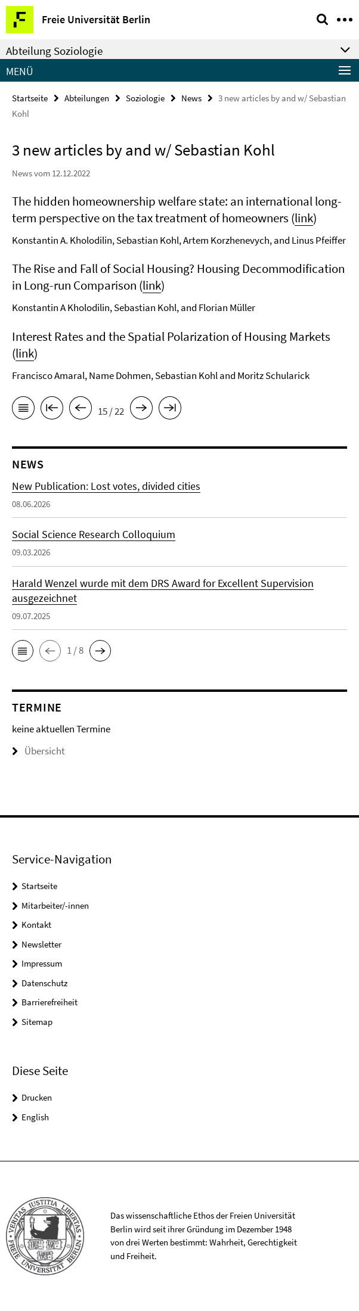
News (191, 98)
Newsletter (41, 944)
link (304, 218)
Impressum (41, 963)
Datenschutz (44, 983)
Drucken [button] (36, 1097)
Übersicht (38, 750)
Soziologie (145, 98)
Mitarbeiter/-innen (55, 905)
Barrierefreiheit (49, 1002)
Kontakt (36, 924)
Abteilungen (86, 98)
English (35, 1117)
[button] (22, 651)
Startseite (30, 98)
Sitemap (36, 1021)
